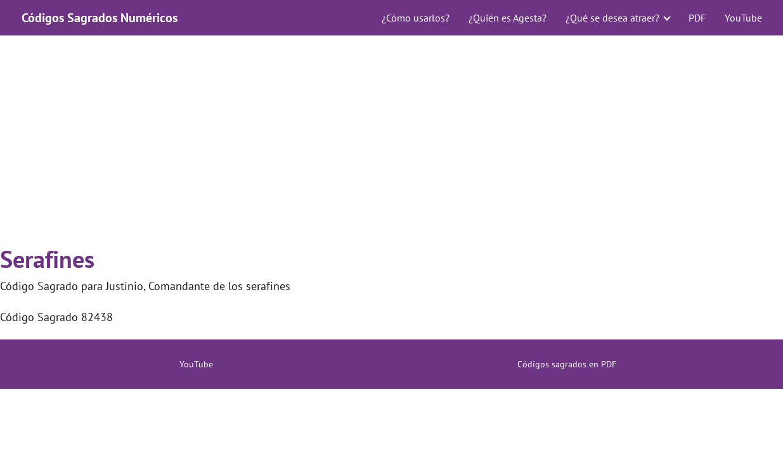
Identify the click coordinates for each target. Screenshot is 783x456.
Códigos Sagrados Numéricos (100, 18)
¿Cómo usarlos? (416, 17)
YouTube (743, 17)
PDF (697, 17)
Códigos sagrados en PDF (566, 364)
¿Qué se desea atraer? (612, 17)
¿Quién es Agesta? (508, 17)
